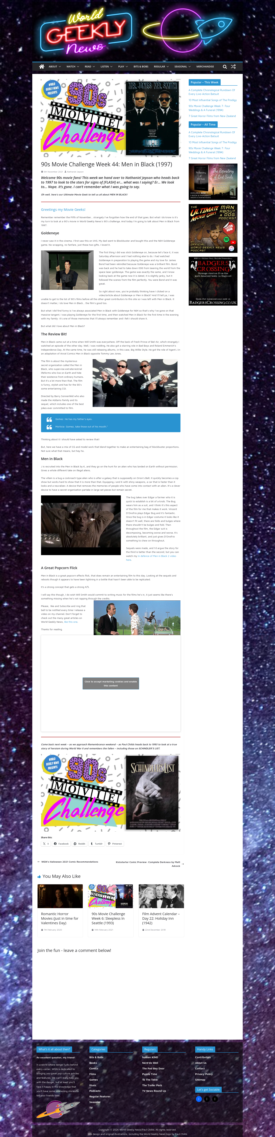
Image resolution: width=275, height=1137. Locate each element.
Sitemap (200, 1079)
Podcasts (95, 1090)
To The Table (150, 1079)
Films (92, 1074)
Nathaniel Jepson (75, 171)
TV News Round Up (154, 1090)
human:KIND (150, 1057)
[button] (59, 66)
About (53, 66)
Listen (105, 66)
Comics (93, 1068)
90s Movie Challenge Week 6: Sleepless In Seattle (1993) (108, 918)
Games (93, 1079)
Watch (71, 66)
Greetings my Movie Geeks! (63, 209)
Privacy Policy (204, 1074)
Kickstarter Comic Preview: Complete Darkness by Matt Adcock (150, 863)
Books (93, 1062)
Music (92, 1085)
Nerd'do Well (150, 1062)
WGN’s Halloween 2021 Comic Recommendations (68, 861)
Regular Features (99, 1096)
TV (91, 1107)
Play (121, 66)
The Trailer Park (152, 1085)
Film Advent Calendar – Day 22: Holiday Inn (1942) (161, 918)
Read (88, 66)
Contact (200, 1068)
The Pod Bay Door (153, 1068)
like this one (70, 621)
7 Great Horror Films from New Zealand (212, 116)
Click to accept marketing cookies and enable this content (111, 683)
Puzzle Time (149, 1074)
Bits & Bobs (141, 66)
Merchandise (205, 66)
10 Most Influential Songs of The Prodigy (213, 100)
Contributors (203, 1057)
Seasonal (181, 66)
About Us (201, 1062)
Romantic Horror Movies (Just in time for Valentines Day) (59, 918)
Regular (159, 66)
